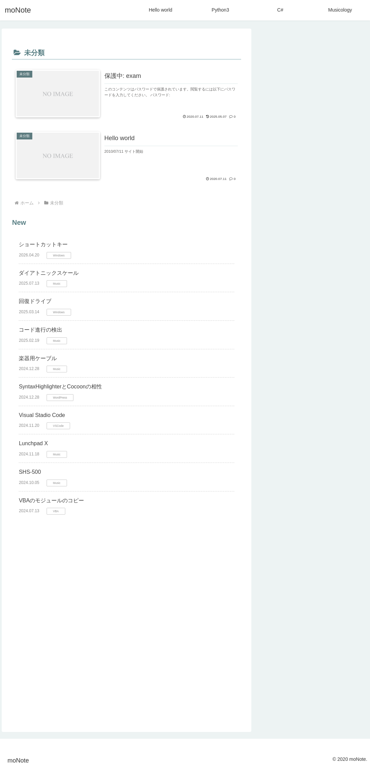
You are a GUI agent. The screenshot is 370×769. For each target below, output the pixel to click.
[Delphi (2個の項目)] (349, 679)
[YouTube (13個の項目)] (346, 622)
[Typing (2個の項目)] (276, 679)
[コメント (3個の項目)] (307, 656)
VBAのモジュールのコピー (51, 500)
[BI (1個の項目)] (353, 690)
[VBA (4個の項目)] (276, 656)
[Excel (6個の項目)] (348, 633)
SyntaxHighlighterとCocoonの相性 (60, 386)
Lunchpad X (33, 443)
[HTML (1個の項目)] (278, 702)
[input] (312, 45)
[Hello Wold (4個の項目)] (311, 644)
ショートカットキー (43, 244)
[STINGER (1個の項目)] (343, 702)
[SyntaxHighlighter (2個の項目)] (313, 679)
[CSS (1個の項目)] (284, 713)
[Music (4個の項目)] (277, 644)
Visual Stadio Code (42, 415)
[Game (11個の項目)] (317, 633)
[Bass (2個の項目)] (348, 667)
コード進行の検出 (40, 330)
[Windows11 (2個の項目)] (314, 667)
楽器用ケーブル (38, 358)
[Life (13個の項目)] (321, 622)
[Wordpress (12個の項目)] (282, 633)
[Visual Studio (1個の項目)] (333, 713)
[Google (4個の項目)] (346, 644)
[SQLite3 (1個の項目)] (309, 702)
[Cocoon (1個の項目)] (331, 690)
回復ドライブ (35, 301)
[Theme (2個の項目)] (279, 667)
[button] (355, 45)
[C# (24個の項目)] (300, 622)
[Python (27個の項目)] (277, 622)
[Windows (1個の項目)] (278, 690)
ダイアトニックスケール (49, 273)
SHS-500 (30, 472)
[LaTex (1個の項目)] (305, 690)
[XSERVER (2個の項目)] (343, 656)
